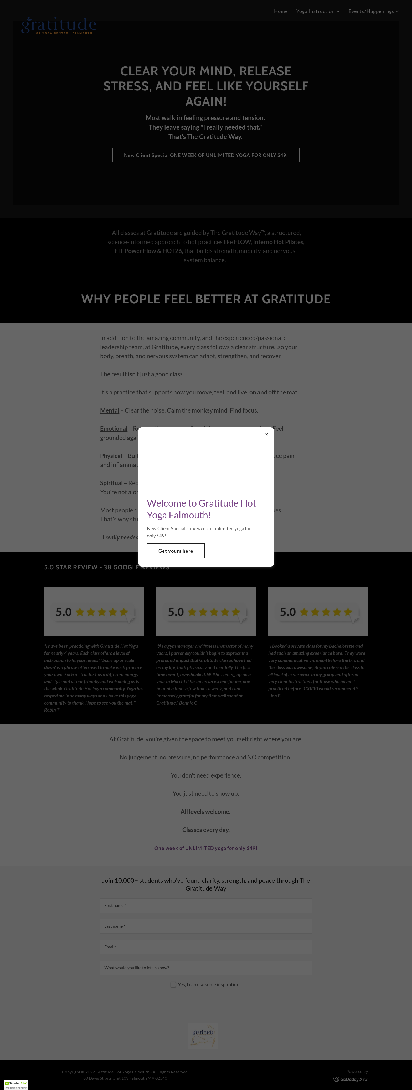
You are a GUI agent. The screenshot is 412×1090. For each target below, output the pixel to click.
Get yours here (176, 551)
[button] (16, 1085)
